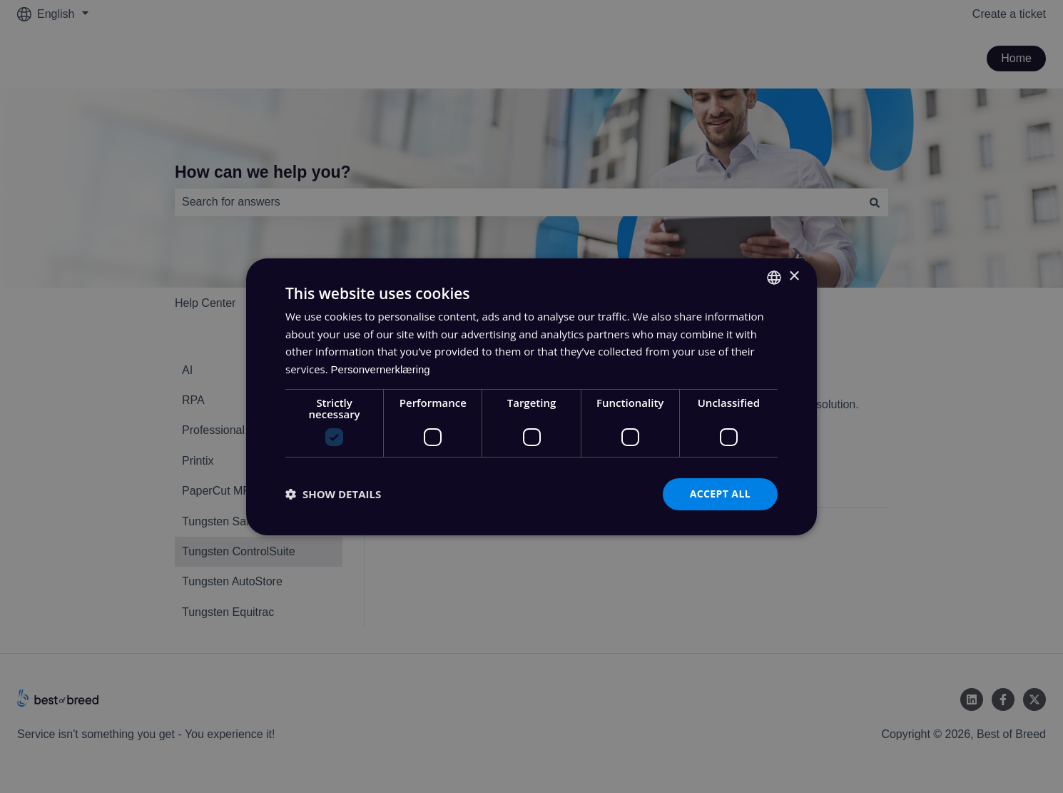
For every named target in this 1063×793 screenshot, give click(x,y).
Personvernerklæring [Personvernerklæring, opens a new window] (380, 369)
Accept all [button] (720, 493)
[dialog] (531, 396)
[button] (333, 494)
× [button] (793, 276)
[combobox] (774, 277)
